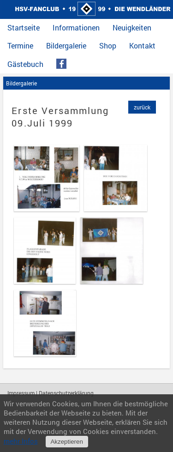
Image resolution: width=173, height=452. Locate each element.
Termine (20, 45)
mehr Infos (21, 441)
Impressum (21, 393)
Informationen (76, 27)
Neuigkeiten (132, 27)
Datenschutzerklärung (66, 393)
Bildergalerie (66, 45)
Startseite (23, 27)
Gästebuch (25, 64)
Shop (107, 45)
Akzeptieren (66, 441)
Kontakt (142, 45)
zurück (142, 107)
